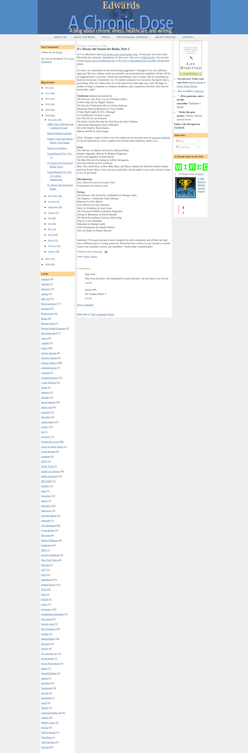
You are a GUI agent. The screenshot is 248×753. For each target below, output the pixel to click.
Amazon (199, 91)
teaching (45, 683)
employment (47, 422)
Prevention (46, 619)
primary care (47, 624)
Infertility (46, 506)
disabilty (45, 397)
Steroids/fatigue (49, 673)
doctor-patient (48, 402)
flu (42, 432)
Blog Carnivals (48, 303)
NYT (43, 570)
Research (45, 643)
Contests (45, 372)
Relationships (48, 638)
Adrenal (45, 284)
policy (44, 604)
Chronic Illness (48, 363)
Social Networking (50, 663)
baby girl (45, 298)
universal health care (51, 712)
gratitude (45, 456)
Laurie (88, 289)
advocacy (45, 289)
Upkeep (45, 717)
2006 (47, 264)
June (50, 223)
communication (48, 367)
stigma (44, 678)
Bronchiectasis (48, 333)
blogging (45, 308)
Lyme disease (47, 530)
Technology (47, 688)
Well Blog (46, 737)
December (53, 119)
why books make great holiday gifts (120, 54)
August (52, 212)
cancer (44, 338)
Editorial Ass (148, 57)
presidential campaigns (52, 614)
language (45, 520)
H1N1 (44, 461)
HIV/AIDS (46, 481)
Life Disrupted (48, 525)
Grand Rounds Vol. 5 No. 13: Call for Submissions (59, 176)
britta (87, 274)
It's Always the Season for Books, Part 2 (103, 49)
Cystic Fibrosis (48, 382)
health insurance (49, 476)
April (51, 234)
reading (45, 634)
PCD (43, 589)
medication (46, 545)
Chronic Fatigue (49, 358)
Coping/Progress (49, 377)
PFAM (44, 599)
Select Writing (165, 37)
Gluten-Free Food (50, 441)
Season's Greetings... (57, 148)
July (50, 218)
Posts (180, 141)
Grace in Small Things (52, 446)
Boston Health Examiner (59, 133)
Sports (44, 668)
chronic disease (48, 353)
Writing (45, 747)
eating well (46, 407)
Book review (47, 313)
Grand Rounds (48, 451)
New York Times (49, 560)
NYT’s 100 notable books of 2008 (139, 60)
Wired (200, 174)
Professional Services (132, 37)
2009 (47, 109)
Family (44, 427)
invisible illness (48, 515)
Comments (183, 147)
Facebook (179, 127)
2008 (47, 115)
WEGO (45, 727)
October (52, 201)
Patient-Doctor (48, 584)
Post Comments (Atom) (102, 314)
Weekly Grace (48, 722)
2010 (47, 104)
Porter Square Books (187, 86)
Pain (43, 575)
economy (45, 412)
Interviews (46, 510)
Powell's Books (195, 82)
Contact (188, 37)
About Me (60, 37)
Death (44, 387)
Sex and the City (49, 653)
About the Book (84, 37)
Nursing (45, 565)
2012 (47, 93)
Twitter (58, 52)
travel (44, 703)
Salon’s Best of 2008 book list (100, 60)
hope (43, 491)
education (46, 417)
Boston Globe (48, 323)
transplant (46, 698)
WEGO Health (48, 732)
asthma (44, 294)
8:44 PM (88, 283)
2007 (47, 259)
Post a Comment (85, 304)
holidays (45, 486)
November (53, 196)
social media (47, 658)
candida (45, 343)
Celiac (44, 348)
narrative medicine (50, 555)
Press (106, 37)
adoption (45, 279)
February (52, 246)
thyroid (44, 693)
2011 (47, 98)
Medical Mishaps (49, 540)
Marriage (45, 535)
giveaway (46, 436)
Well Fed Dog (48, 742)
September (53, 207)
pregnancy (46, 609)
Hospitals (45, 496)
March (51, 240)
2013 (47, 87)
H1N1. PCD (47, 466)
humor (44, 501)
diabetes (45, 392)
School (44, 648)
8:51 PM (88, 298)
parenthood (46, 579)
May (50, 229)
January (52, 251)
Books (44, 318)
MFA (43, 550)
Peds (43, 594)
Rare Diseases (48, 629)
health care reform (50, 471)
